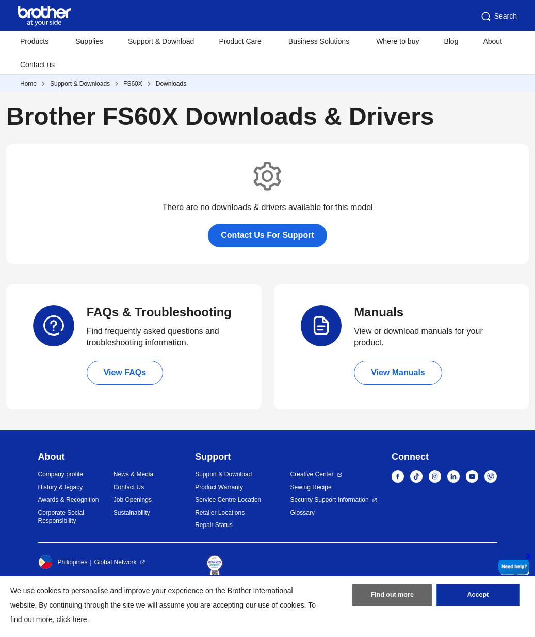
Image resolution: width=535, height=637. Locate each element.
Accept (477, 597)
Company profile (60, 474)
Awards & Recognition (68, 499)
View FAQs (125, 372)
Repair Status (214, 525)
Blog (451, 41)
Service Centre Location (228, 499)
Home (28, 83)
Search (498, 16)
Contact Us (129, 487)
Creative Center (312, 474)
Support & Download (161, 41)
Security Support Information (329, 499)
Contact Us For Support (267, 235)
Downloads (171, 83)
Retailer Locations (220, 512)
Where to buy (397, 41)
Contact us (37, 64)
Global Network (115, 562)
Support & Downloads (80, 83)
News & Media (133, 474)
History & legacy (60, 487)
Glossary (302, 512)
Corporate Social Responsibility (61, 517)
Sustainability (132, 512)
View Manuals (398, 372)
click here (72, 619)
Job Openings (133, 499)
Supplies (89, 41)
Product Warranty (219, 487)
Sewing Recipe (311, 487)
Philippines (63, 562)
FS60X (132, 83)
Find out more (392, 597)
